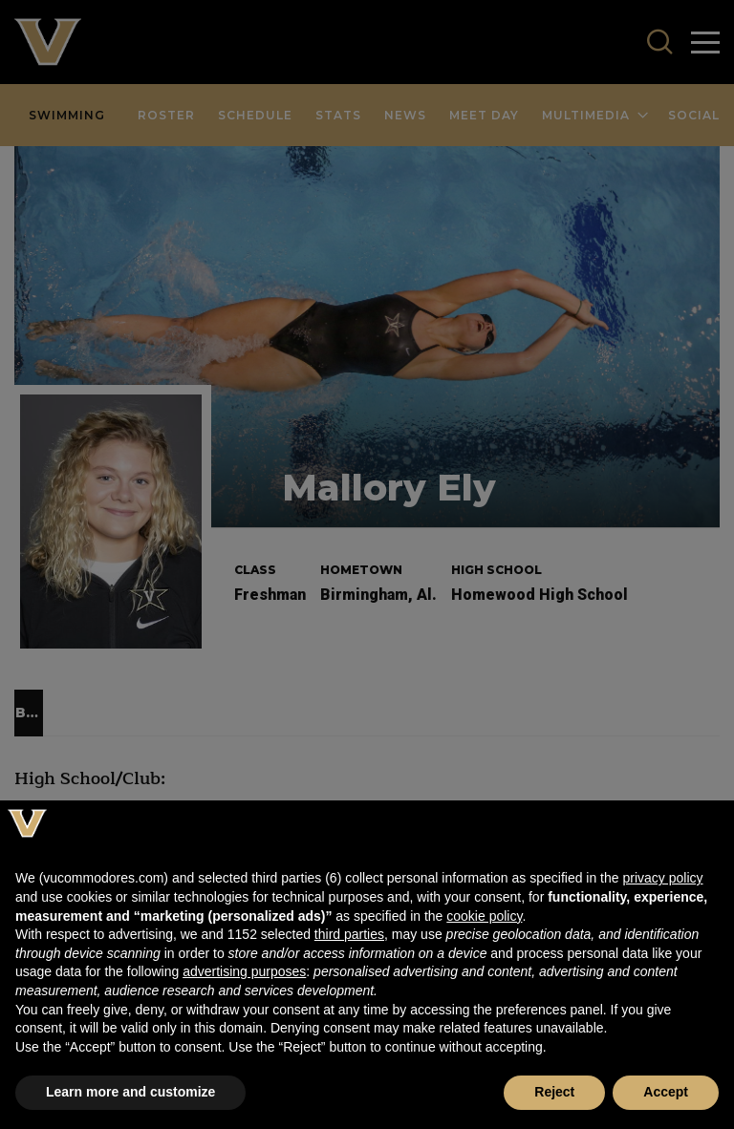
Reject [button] (554, 1091)
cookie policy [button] (484, 916)
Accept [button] (665, 1091)
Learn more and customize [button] (130, 1091)
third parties (349, 934)
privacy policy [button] (662, 877)
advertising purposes (244, 971)
